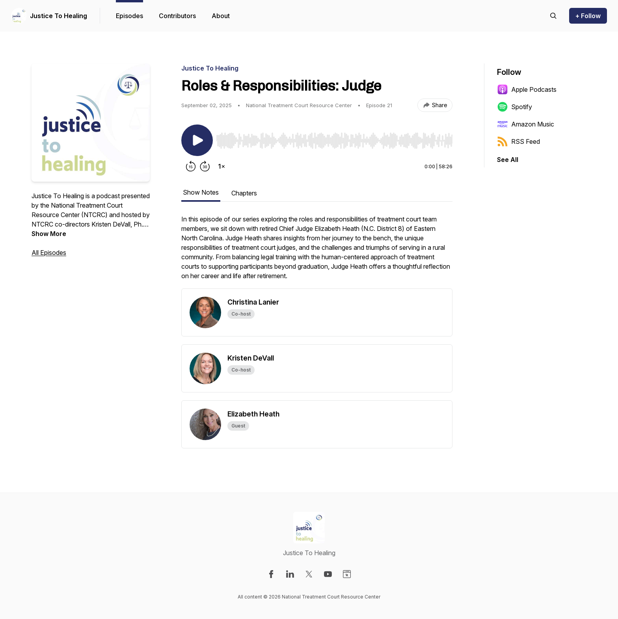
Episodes (129, 16)
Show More (49, 234)
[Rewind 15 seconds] (190, 166)
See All (507, 160)
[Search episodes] (553, 15)
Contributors (177, 16)
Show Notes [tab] (201, 192)
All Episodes (49, 253)
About (221, 16)
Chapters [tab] (244, 193)
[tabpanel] (316, 251)
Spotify (514, 106)
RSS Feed (518, 141)
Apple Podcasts (527, 89)
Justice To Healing (58, 16)
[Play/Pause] (197, 140)
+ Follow (588, 16)
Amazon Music (525, 124)
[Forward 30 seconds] (204, 166)
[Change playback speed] (221, 166)
